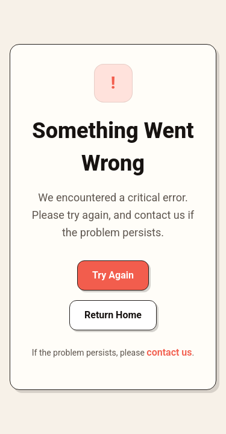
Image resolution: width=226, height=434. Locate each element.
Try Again (113, 275)
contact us (169, 352)
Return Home (113, 315)
